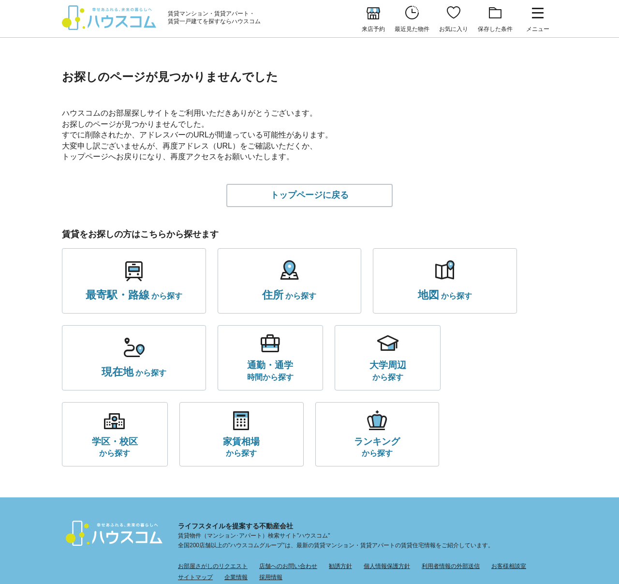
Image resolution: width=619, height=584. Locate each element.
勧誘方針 (340, 496)
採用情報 (270, 507)
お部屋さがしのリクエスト (213, 496)
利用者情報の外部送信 (451, 496)
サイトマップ (195, 507)
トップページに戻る (309, 197)
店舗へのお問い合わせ (288, 496)
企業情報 (236, 507)
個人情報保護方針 (387, 496)
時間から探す (107, 375)
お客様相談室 (508, 496)
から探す (119, 298)
